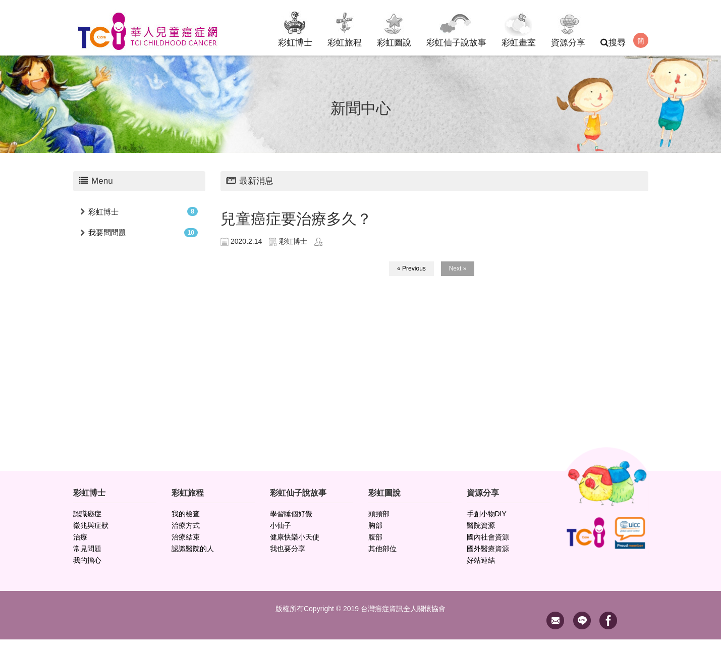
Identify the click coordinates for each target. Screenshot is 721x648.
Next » (458, 277)
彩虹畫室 (519, 27)
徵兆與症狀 (90, 534)
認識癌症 (87, 522)
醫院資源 (481, 534)
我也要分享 (287, 557)
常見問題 (87, 557)
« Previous (411, 277)
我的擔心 (87, 569)
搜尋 (613, 42)
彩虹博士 (295, 27)
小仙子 (280, 534)
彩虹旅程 (344, 27)
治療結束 (186, 546)
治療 (80, 546)
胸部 (375, 534)
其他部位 (382, 557)
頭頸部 (379, 522)
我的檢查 (186, 522)
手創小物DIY (487, 522)
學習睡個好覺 (291, 522)
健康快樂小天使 (294, 546)
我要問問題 (107, 241)
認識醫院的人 (193, 557)
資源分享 (568, 27)
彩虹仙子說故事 (456, 27)
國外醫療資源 (488, 557)
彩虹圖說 (394, 27)
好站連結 (481, 569)
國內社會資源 (488, 546)
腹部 (375, 546)
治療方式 (186, 534)
